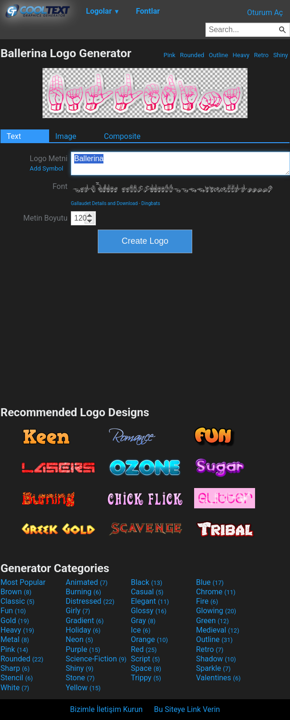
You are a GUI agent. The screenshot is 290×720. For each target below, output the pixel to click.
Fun (13, 610)
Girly (78, 610)
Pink (169, 55)
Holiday (83, 630)
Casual (147, 591)
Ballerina (180, 163)
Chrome (216, 591)
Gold (14, 620)
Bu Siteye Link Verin (187, 709)
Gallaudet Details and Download (104, 203)
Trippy (146, 677)
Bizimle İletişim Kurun (106, 709)
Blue (210, 582)
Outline (218, 55)
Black (146, 582)
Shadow (216, 658)
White (14, 687)
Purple (83, 649)
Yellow (83, 687)
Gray (143, 620)
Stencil (16, 677)
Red (144, 649)
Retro (261, 55)
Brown (15, 591)
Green (212, 620)
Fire (207, 601)
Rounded (192, 55)
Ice (140, 630)
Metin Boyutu (45, 218)
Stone (80, 677)
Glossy (149, 610)
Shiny (281, 55)
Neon (79, 639)
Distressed (90, 601)
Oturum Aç (265, 12)
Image (66, 136)
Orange (149, 639)
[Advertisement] (145, 328)
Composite (122, 136)
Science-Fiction (96, 658)
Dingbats (150, 203)
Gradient (84, 620)
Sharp (15, 668)
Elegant (150, 601)
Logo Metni (49, 163)
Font (60, 186)
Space (146, 668)
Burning (83, 591)
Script (145, 658)
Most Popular (23, 582)
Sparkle (213, 668)
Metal (14, 639)
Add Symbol (46, 168)
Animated (87, 582)
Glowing (216, 610)
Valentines (218, 677)
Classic (17, 601)
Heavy (241, 55)
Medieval (217, 630)
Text (14, 136)
